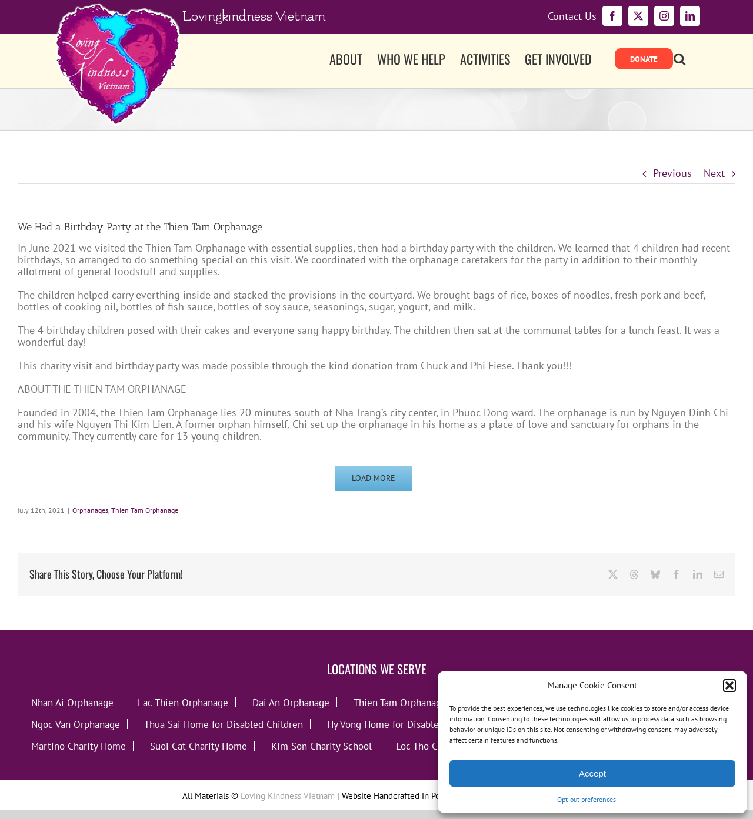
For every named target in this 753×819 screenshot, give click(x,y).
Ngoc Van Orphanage (75, 724)
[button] (729, 685)
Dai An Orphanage (290, 702)
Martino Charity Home (78, 746)
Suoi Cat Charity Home (198, 746)
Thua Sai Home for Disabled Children (223, 724)
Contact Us (572, 16)
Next (714, 173)
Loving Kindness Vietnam (288, 795)
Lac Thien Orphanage (183, 702)
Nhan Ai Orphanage (72, 702)
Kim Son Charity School (321, 746)
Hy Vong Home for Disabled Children (405, 724)
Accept (592, 773)
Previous (672, 173)
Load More (373, 478)
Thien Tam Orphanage (144, 510)
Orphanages (90, 510)
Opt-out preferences (586, 799)
